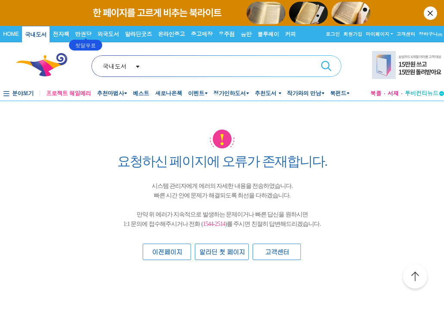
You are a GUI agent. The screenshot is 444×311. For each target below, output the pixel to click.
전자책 (61, 34)
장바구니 (431, 34)
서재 (393, 93)
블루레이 (268, 34)
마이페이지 (378, 34)
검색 (326, 66)
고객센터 (406, 34)
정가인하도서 (229, 93)
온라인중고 (171, 34)
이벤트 (196, 93)
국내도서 (36, 34)
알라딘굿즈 (138, 34)
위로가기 (415, 278)
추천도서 (266, 93)
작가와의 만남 (304, 93)
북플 (375, 93)
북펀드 (338, 93)
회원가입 (353, 34)
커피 (290, 34)
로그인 (333, 34)
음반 (246, 34)
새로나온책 (168, 93)
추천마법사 (110, 93)
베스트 (141, 93)
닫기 (431, 13)
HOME (11, 33)
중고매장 (202, 34)
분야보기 (23, 93)
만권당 (83, 34)
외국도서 (108, 34)
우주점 (227, 34)
